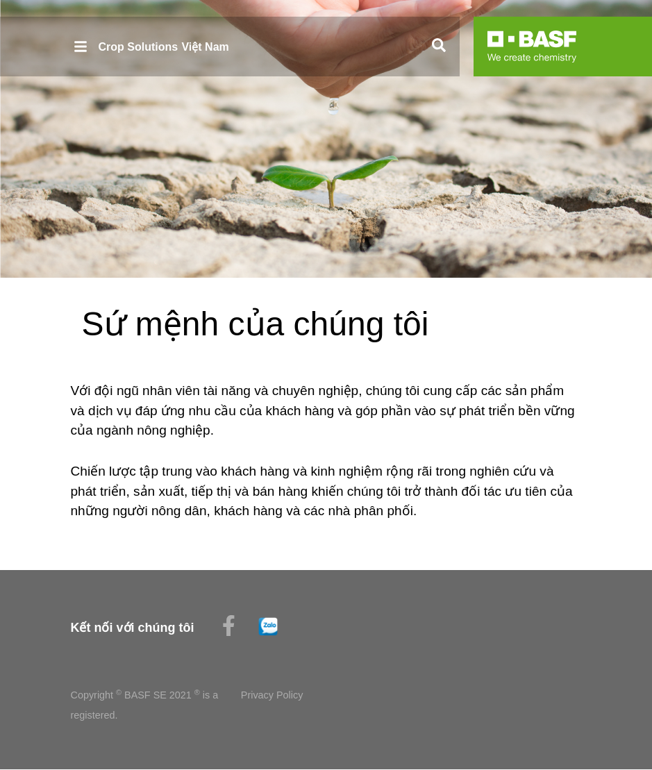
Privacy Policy (272, 695)
